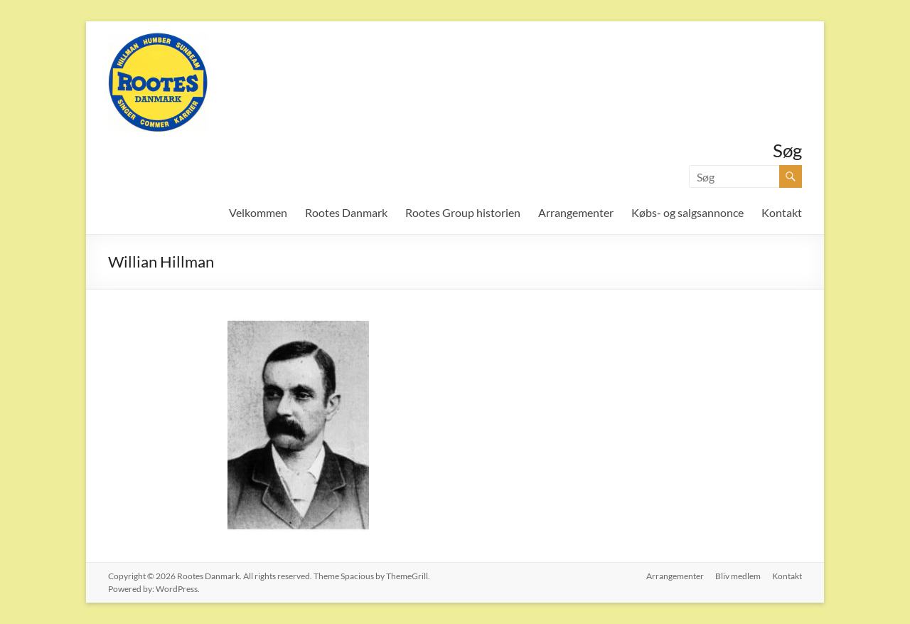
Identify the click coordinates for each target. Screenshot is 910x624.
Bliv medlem (738, 576)
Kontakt (781, 212)
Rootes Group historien (462, 212)
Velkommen (258, 212)
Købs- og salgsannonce (687, 212)
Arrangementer (576, 212)
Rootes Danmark (346, 212)
